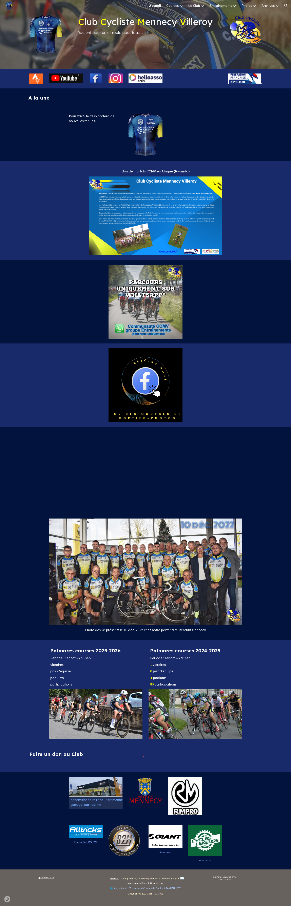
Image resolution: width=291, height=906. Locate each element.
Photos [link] (246, 6)
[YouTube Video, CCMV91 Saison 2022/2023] (145, 470)
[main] (145, 26)
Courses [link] (172, 6)
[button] (286, 5)
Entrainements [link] (221, 6)
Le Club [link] (194, 6)
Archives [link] (268, 6)
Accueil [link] (155, 6)
